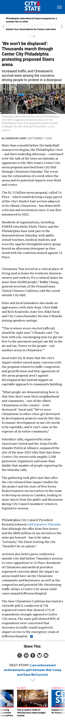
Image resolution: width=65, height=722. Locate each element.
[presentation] (3, 702)
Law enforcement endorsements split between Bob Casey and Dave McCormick (32, 670)
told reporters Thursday (44, 524)
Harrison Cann (15, 138)
